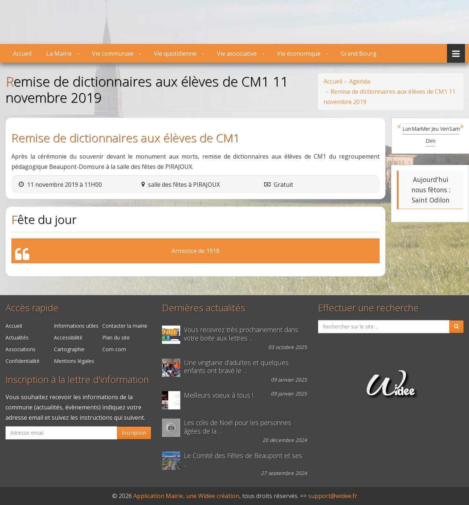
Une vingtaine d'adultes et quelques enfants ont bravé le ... (236, 367)
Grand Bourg (359, 53)
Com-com (114, 349)
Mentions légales (74, 360)
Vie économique (299, 53)
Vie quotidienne (175, 53)
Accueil (22, 53)
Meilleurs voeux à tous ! (218, 395)
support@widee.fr (332, 496)
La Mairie (59, 53)
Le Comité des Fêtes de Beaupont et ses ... (243, 460)
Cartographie (69, 349)
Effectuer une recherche (368, 307)
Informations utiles (76, 325)
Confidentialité (22, 360)
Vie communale (113, 53)
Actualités (17, 337)
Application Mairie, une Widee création (186, 496)
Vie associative (237, 53)
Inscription (134, 432)
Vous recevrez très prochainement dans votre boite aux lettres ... (241, 334)
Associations (20, 349)
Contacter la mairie (124, 325)
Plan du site (116, 337)
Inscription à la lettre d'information (77, 379)
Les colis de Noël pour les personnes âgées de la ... (237, 427)
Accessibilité (68, 337)
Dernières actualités (203, 307)
